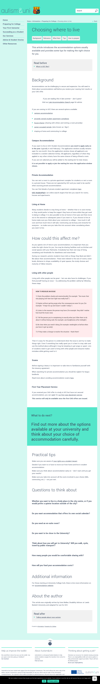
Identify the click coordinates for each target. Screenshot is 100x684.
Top (50, 642)
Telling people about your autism (48, 617)
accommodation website (44, 585)
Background (37, 38)
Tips (64, 38)
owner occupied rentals (43, 127)
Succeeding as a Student (13, 32)
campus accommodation (43, 113)
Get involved (5, 659)
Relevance (47, 38)
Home (5, 20)
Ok (44, 681)
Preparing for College (11, 24)
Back (94, 21)
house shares (39, 123)
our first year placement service (70, 395)
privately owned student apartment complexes (51, 119)
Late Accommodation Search (59, 102)
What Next (56, 38)
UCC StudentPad (38, 193)
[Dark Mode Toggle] (94, 678)
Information (41, 626)
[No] (98, 680)
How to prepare (73, 38)
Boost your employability (75, 663)
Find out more (39, 661)
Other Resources (10, 43)
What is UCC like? (42, 66)
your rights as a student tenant (65, 461)
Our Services (8, 36)
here (79, 189)
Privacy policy (53, 681)
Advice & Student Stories (13, 40)
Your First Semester (11, 28)
